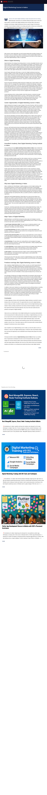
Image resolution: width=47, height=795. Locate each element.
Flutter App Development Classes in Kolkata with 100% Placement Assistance (22, 527)
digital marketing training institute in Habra (25, 147)
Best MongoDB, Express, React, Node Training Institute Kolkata (21, 421)
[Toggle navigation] (44, 2)
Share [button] (39, 347)
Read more (42, 434)
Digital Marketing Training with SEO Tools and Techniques (19, 474)
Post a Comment (7, 436)
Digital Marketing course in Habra (14, 27)
